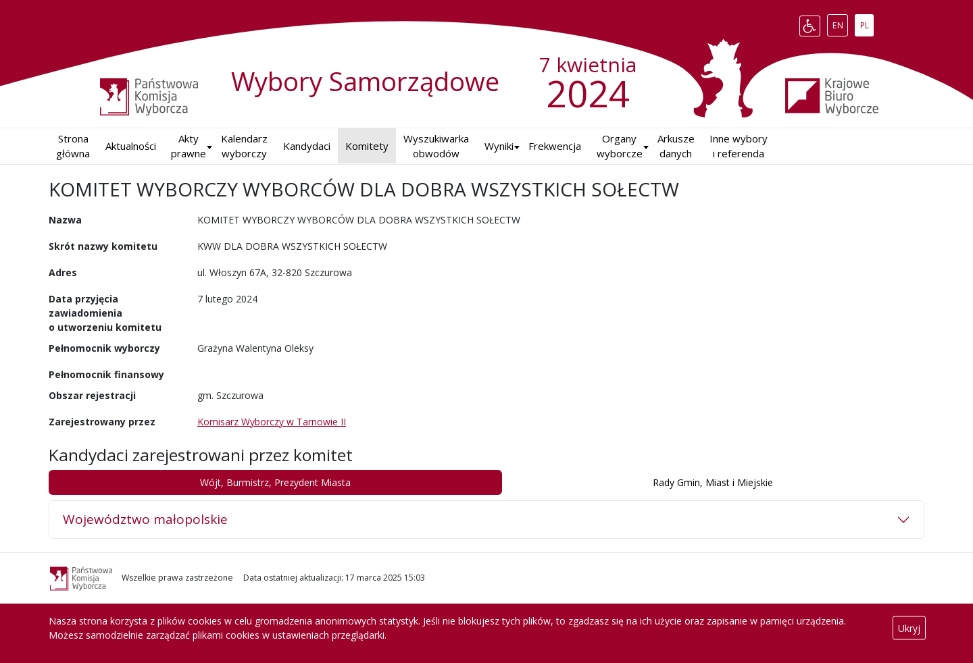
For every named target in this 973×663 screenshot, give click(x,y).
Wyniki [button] (499, 146)
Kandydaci (306, 146)
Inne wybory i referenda (738, 146)
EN (840, 23)
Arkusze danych (676, 146)
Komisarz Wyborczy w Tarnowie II (271, 421)
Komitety (367, 146)
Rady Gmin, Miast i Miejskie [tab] (713, 482)
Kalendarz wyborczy (244, 146)
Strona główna (73, 146)
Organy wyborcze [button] (620, 146)
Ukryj (909, 628)
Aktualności (130, 146)
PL (866, 23)
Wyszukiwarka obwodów (436, 146)
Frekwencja (554, 146)
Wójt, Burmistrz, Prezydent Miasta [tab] (275, 482)
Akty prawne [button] (188, 146)
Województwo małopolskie (145, 519)
